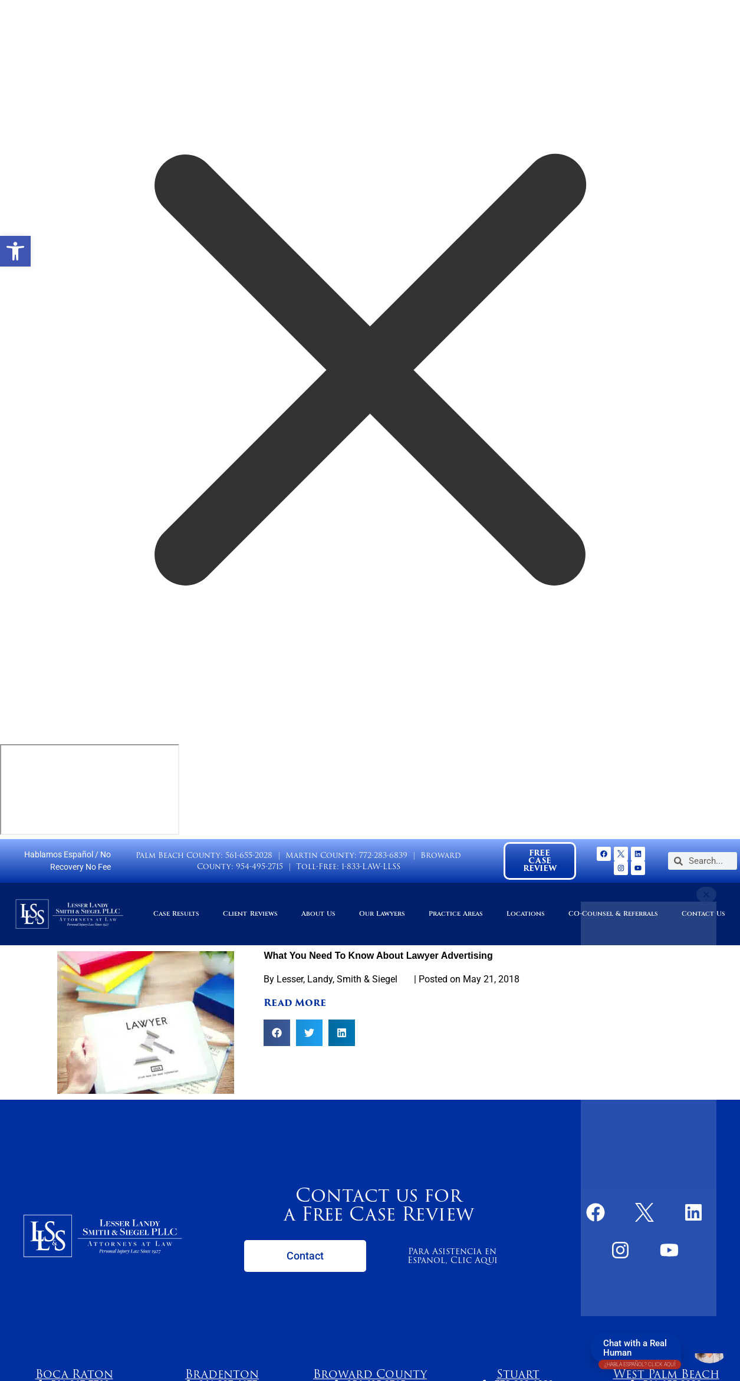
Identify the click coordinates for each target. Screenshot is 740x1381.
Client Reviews (250, 913)
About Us (318, 913)
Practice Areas (456, 913)
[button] (15, 251)
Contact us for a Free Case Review (379, 1204)
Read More (295, 1002)
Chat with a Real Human (639, 1350)
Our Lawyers (382, 913)
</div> (89, 789)
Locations (526, 913)
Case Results (176, 913)
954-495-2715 (259, 866)
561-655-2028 (248, 855)
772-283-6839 (383, 855)
